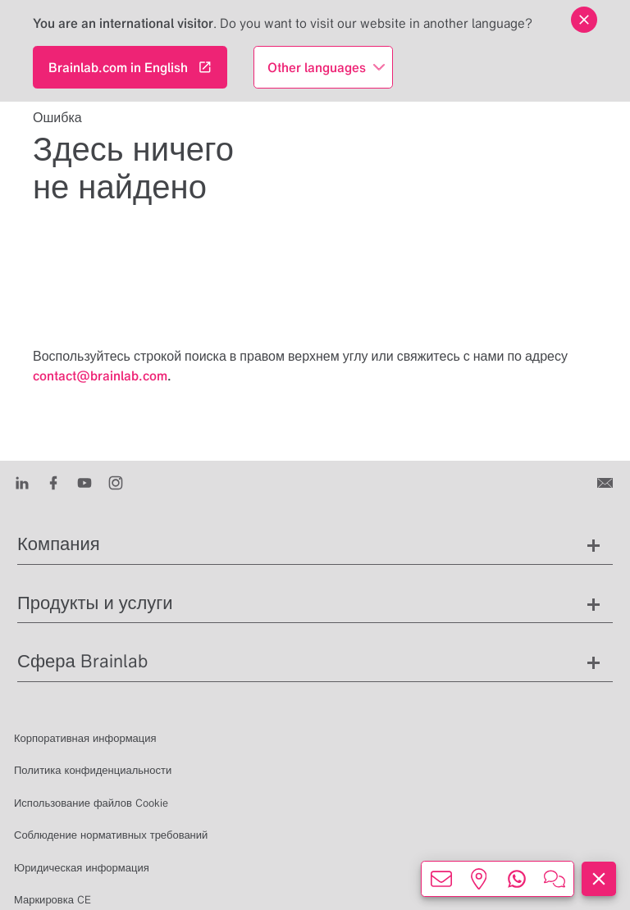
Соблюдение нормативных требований (111, 835)
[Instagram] (115, 482)
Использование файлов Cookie (91, 803)
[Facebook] (53, 482)
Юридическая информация (81, 868)
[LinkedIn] (22, 482)
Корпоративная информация (85, 738)
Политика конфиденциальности (92, 770)
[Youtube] (84, 482)
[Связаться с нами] (606, 482)
